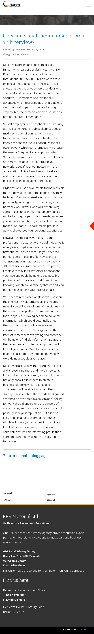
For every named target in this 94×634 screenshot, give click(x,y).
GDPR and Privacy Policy (19, 551)
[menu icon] (89, 5)
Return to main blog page (25, 455)
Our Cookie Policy (14, 560)
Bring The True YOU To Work (21, 556)
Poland (66, 629)
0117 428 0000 (16, 595)
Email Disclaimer (14, 565)
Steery (75, 629)
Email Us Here (15, 599)
